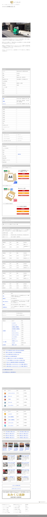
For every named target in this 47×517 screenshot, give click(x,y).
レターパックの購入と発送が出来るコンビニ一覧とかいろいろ (5, 448)
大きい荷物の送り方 (25, 476)
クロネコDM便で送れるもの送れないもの (12, 354)
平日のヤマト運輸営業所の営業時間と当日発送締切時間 (15, 362)
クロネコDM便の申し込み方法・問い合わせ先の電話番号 (15, 350)
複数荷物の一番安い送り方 (10, 437)
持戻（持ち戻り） (6, 301)
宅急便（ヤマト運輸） (6, 509)
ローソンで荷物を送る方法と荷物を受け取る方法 (27, 448)
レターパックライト (15, 332)
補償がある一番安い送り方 (24, 435)
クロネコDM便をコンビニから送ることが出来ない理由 (16, 360)
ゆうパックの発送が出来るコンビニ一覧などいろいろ (10, 448)
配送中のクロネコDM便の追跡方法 (11, 356)
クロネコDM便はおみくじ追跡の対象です (9, 372)
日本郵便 (4, 330)
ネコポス (13, 342)
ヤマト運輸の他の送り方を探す (8, 369)
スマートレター (10, 422)
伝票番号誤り (5, 307)
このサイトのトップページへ (16, 488)
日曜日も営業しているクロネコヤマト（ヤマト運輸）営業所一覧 (16, 364)
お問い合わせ (27, 507)
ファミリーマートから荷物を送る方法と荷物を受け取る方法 (16, 448)
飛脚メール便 (14, 344)
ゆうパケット (14, 338)
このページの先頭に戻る (16, 485)
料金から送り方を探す (25, 455)
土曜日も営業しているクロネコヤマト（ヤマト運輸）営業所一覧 (16, 366)
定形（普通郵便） (11, 416)
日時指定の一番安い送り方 (24, 437)
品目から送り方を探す (11, 462)
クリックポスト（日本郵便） (6, 512)
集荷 (3, 98)
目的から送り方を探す (25, 469)
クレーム (4, 103)
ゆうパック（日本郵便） (6, 507)
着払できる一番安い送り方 (24, 433)
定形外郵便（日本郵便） (17, 509)
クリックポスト (14, 336)
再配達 (4, 101)
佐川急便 (4, 344)
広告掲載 (26, 509)
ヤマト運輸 (4, 341)
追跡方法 (19, 154)
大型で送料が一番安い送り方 (24, 431)
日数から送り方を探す (11, 469)
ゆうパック (10, 396)
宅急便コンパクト (15, 340)
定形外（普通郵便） (11, 419)
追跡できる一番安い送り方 (10, 433)
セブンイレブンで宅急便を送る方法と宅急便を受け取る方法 (22, 448)
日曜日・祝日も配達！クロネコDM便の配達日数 (13, 352)
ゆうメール (14, 330)
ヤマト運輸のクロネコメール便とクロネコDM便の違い (14, 358)
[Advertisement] (16, 14)
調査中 (4, 304)
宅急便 (9, 399)
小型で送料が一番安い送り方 (10, 431)
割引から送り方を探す (25, 462)
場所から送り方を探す (11, 455)
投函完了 (4, 298)
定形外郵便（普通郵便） (16, 328)
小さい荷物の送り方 (11, 476)
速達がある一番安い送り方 (10, 435)
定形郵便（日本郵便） (17, 507)
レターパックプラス (15, 334)
